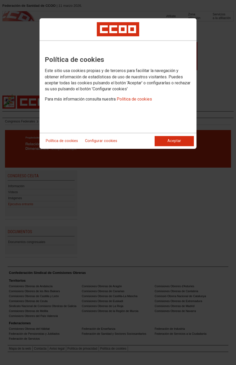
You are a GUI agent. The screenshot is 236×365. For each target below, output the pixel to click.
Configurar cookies (101, 141)
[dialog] (118, 83)
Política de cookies (134, 99)
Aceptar (174, 141)
